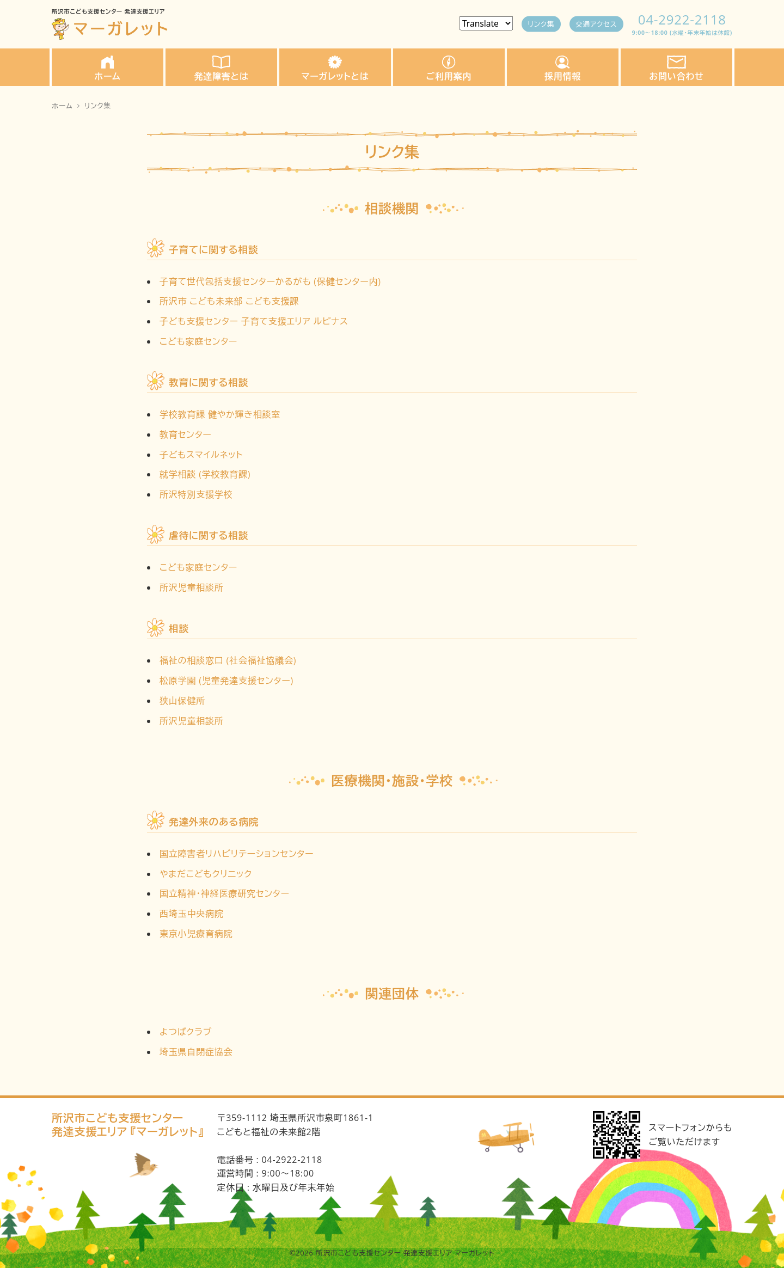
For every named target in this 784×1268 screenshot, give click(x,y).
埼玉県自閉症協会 (196, 1052)
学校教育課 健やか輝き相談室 (220, 414)
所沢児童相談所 (192, 587)
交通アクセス (596, 23)
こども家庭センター (198, 341)
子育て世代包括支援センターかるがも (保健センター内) (270, 281)
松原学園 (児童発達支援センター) (226, 681)
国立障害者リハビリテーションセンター (237, 854)
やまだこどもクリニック (206, 874)
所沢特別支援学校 (196, 494)
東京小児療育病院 (196, 934)
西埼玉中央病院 (192, 914)
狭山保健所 (182, 701)
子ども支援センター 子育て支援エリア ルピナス (254, 321)
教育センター (186, 434)
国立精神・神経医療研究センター (225, 893)
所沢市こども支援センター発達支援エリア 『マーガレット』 (128, 1125)
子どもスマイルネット (201, 455)
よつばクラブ (186, 1032)
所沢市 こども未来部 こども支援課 (229, 301)
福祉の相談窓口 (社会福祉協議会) (228, 660)
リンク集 (540, 23)
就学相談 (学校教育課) (205, 474)
